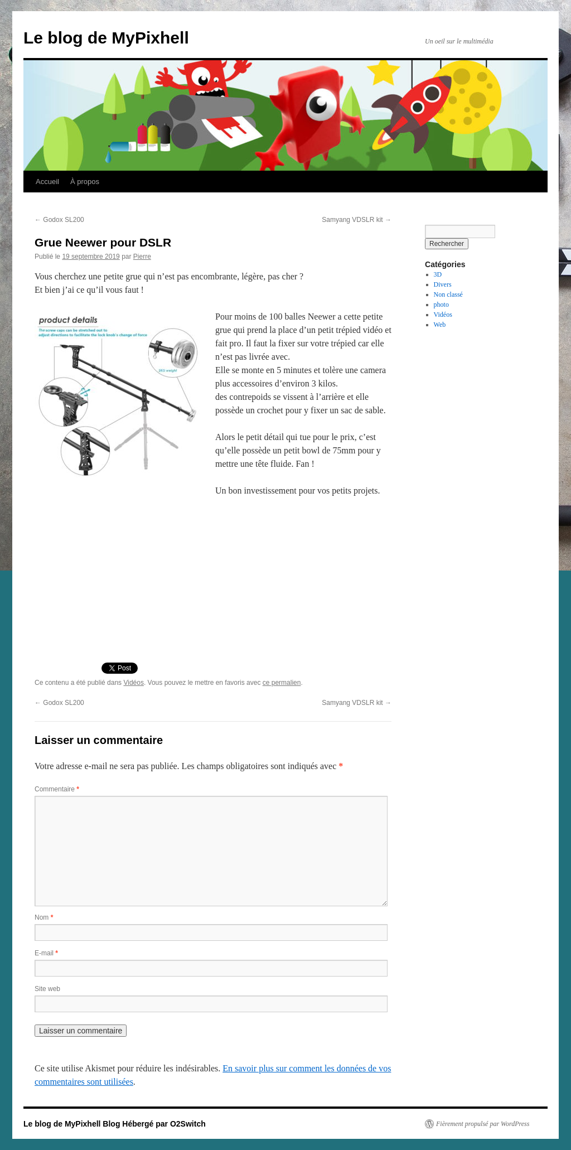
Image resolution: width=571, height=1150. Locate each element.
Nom (44, 917)
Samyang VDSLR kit (356, 220)
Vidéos (133, 683)
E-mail (46, 953)
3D (438, 274)
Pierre (142, 256)
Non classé (448, 294)
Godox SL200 (59, 220)
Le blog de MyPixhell (106, 37)
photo (441, 304)
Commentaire (57, 789)
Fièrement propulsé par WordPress (482, 1124)
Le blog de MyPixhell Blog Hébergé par (96, 1123)
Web (440, 324)
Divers (443, 284)
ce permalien (282, 683)
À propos (84, 181)
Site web (47, 989)
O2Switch (188, 1123)
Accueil (47, 181)
